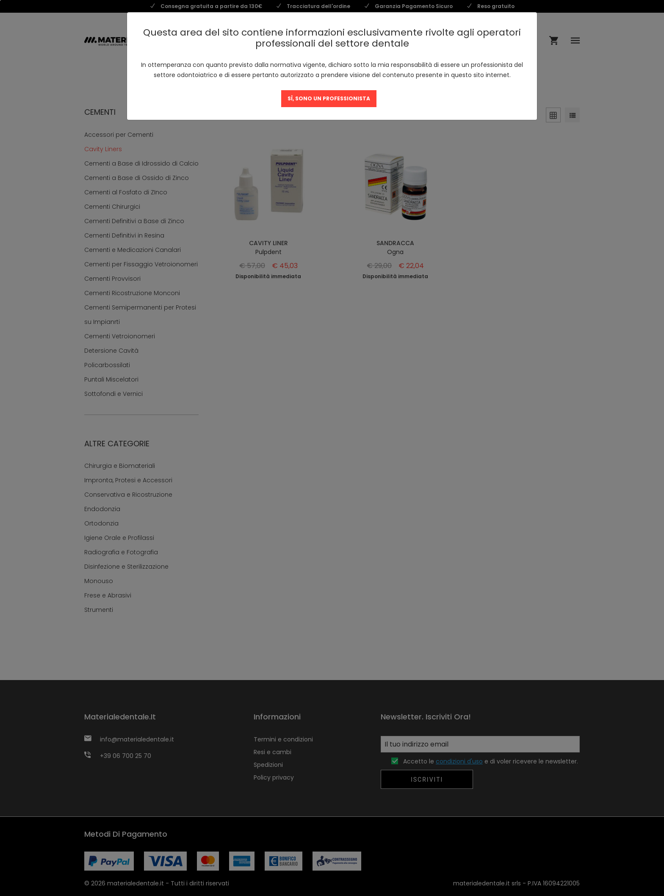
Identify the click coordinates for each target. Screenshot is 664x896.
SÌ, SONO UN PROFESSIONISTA (329, 98)
